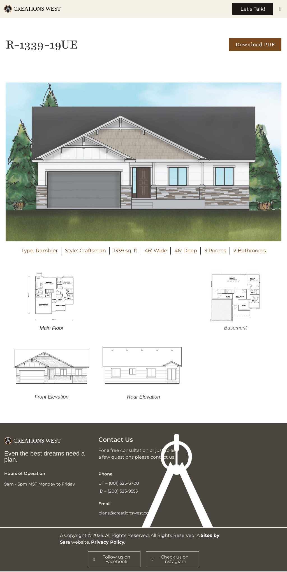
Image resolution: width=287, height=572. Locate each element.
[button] (280, 9)
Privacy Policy (107, 542)
